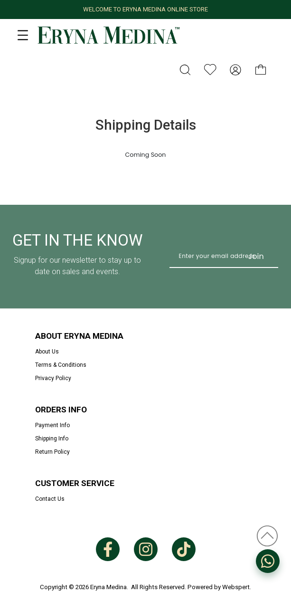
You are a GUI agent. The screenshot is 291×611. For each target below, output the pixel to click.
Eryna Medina (108, 587)
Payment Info (52, 425)
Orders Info (61, 409)
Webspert (236, 587)
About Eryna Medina (79, 336)
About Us (47, 351)
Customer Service (74, 483)
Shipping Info (51, 438)
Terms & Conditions (60, 365)
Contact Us (50, 499)
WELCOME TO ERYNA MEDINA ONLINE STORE (145, 9)
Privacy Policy (53, 378)
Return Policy (52, 452)
